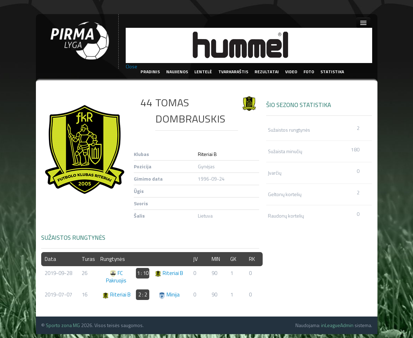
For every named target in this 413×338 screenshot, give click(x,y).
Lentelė (203, 71)
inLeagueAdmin (337, 325)
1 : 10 (143, 273)
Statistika (332, 71)
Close (131, 66)
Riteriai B (207, 154)
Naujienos (177, 71)
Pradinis (150, 71)
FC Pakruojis (116, 276)
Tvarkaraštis (233, 71)
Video (291, 71)
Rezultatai (267, 71)
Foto (309, 71)
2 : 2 (142, 294)
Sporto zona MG (63, 325)
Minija (169, 294)
